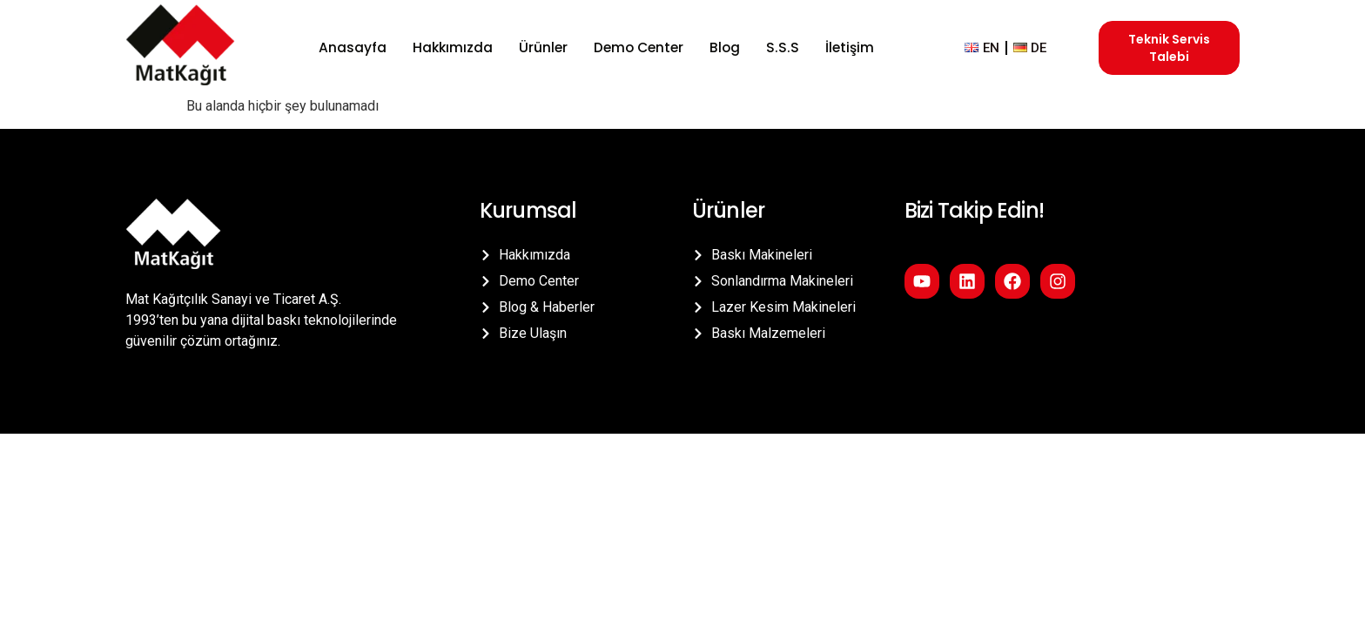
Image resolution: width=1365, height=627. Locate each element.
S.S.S (779, 47)
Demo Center (638, 47)
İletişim (844, 47)
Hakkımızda (454, 47)
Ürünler (544, 47)
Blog (724, 47)
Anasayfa (354, 47)
